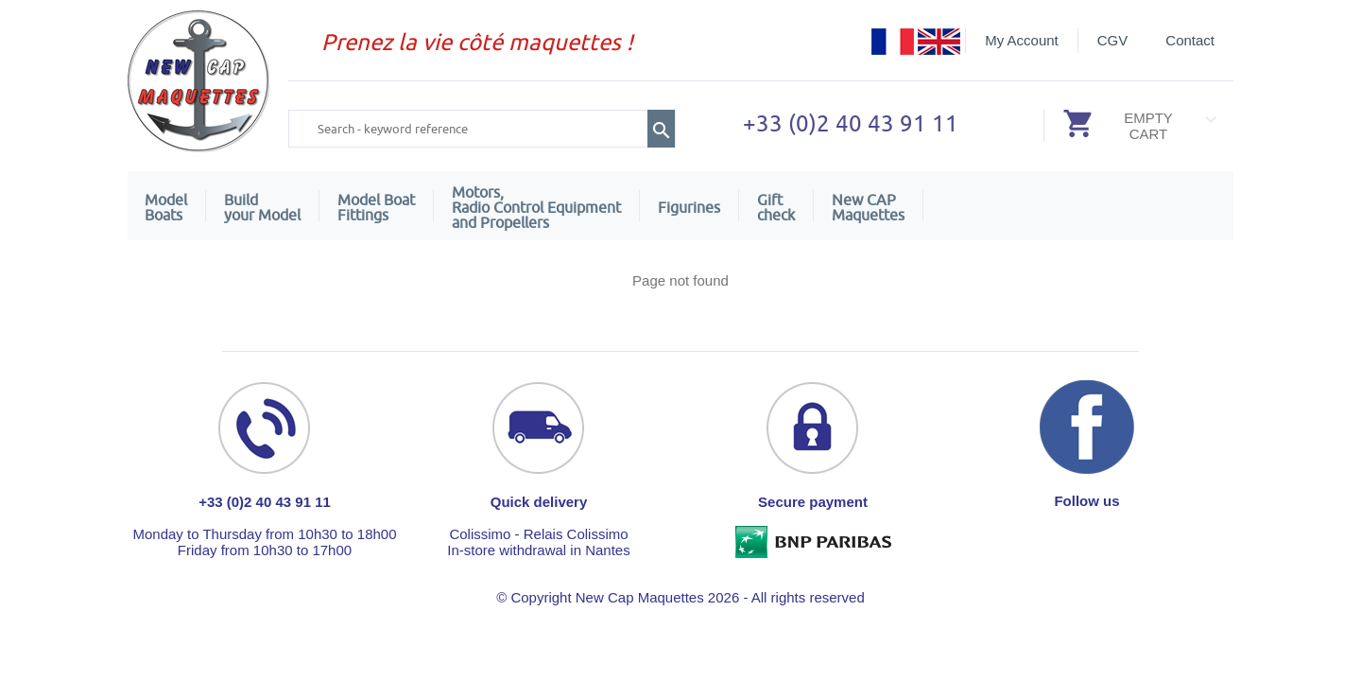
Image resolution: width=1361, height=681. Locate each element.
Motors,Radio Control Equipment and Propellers (536, 207)
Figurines (689, 207)
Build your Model (262, 207)
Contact (1190, 40)
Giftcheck (776, 207)
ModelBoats (166, 207)
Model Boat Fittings (376, 207)
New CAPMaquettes (868, 207)
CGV (1112, 40)
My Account (1022, 40)
